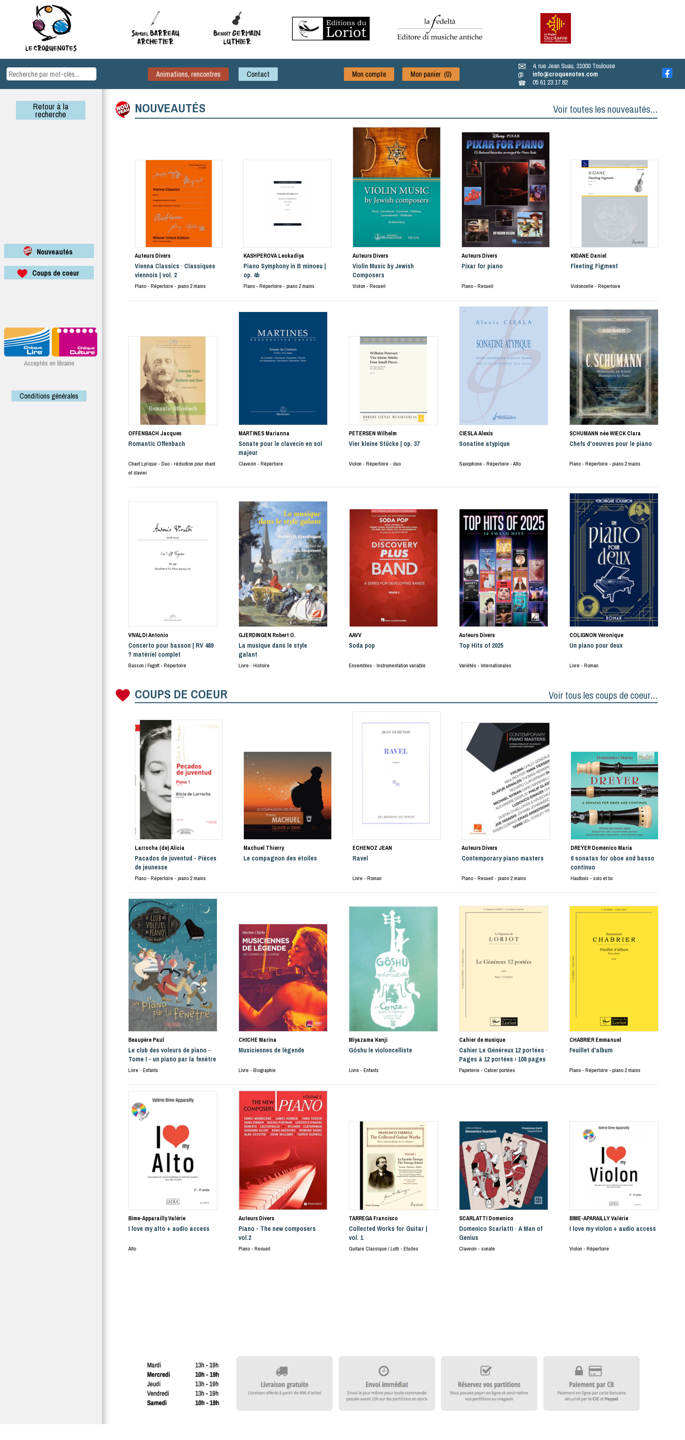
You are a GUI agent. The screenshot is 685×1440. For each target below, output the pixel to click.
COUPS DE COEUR (181, 694)
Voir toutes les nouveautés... (605, 109)
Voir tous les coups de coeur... (603, 695)
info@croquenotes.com (565, 73)
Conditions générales (49, 396)
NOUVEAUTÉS (170, 108)
